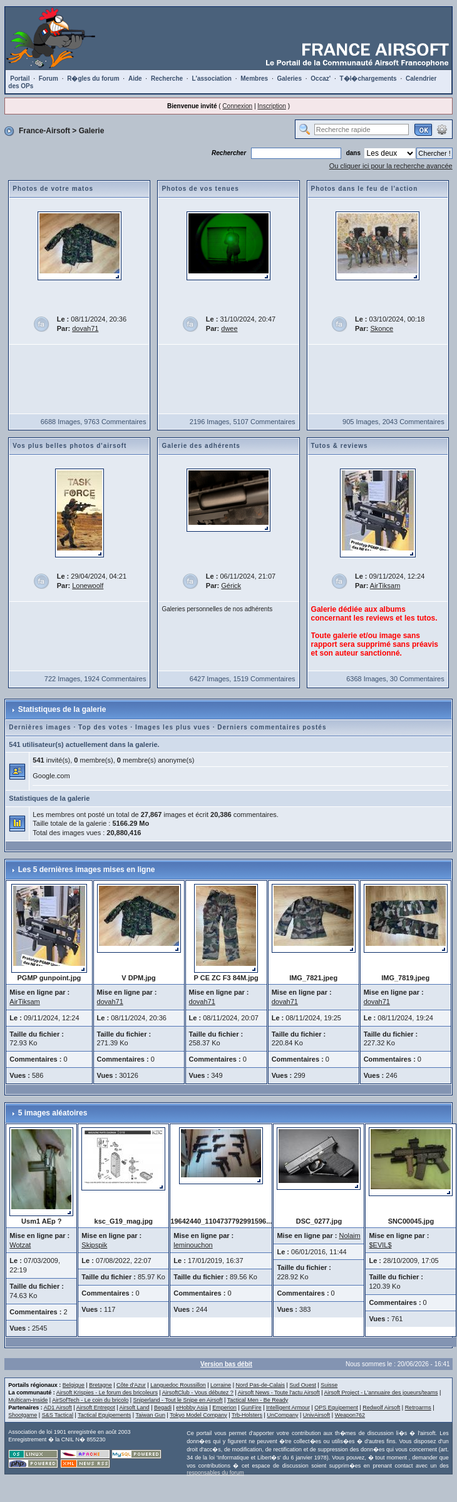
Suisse (329, 1385)
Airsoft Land (135, 1407)
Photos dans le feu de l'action (364, 188)
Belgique (74, 1385)
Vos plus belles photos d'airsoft (69, 445)
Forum (48, 78)
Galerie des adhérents (201, 445)
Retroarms (418, 1407)
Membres (254, 78)
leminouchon (192, 1245)
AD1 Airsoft (58, 1407)
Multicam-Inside (28, 1400)
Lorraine (220, 1385)
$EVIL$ (380, 1245)
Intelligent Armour (288, 1407)
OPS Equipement (336, 1407)
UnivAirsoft (317, 1415)
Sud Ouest (302, 1385)
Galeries (289, 78)
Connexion (237, 106)
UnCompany (282, 1415)
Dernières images (40, 727)
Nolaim (349, 1235)
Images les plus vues (172, 727)
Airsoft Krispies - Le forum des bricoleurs (107, 1392)
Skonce (381, 328)
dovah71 (85, 328)
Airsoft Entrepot (95, 1407)
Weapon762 (350, 1415)
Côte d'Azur (131, 1385)
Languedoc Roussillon (178, 1385)
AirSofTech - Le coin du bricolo (90, 1400)
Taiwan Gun (150, 1415)
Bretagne (100, 1385)
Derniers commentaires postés (271, 727)
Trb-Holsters (247, 1415)
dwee (229, 328)
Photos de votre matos (53, 188)
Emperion (224, 1407)
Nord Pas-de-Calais (260, 1385)
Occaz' (321, 78)
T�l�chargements (368, 78)
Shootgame (22, 1415)
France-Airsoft (44, 130)
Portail (19, 78)
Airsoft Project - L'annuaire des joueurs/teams (381, 1392)
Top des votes (103, 727)
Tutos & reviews (339, 445)
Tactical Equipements (104, 1415)
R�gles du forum (93, 78)
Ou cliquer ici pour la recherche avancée (391, 166)
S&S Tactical (57, 1415)
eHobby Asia (192, 1407)
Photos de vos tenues (200, 188)
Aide (135, 78)
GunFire (251, 1407)
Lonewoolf (87, 585)
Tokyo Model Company (198, 1415)
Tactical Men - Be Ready (258, 1400)
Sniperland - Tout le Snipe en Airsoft (178, 1400)
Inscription (271, 106)
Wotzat (20, 1245)
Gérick (231, 585)
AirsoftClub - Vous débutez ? (198, 1392)
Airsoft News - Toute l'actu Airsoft (279, 1392)
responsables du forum (215, 1472)
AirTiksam (385, 585)
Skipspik (94, 1245)
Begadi (163, 1407)
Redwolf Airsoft (381, 1407)
